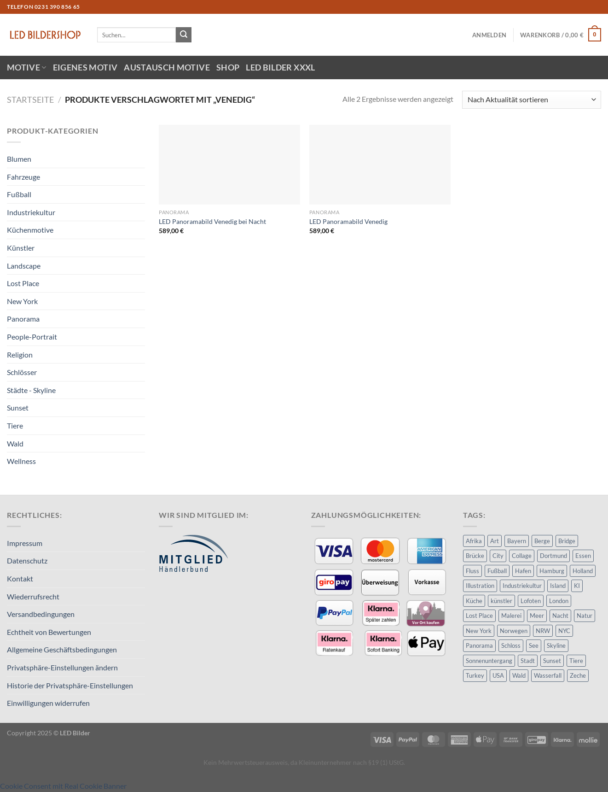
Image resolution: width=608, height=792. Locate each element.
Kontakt (20, 578)
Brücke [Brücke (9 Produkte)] (475, 555)
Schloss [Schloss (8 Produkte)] (511, 645)
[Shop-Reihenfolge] (531, 100)
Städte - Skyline (31, 390)
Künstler (21, 247)
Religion (20, 354)
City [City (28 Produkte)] (498, 555)
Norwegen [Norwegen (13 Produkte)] (513, 630)
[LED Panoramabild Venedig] (380, 165)
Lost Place (23, 283)
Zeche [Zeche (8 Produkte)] (578, 675)
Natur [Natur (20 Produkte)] (584, 615)
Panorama (23, 318)
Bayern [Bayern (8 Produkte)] (516, 541)
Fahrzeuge (23, 176)
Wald (15, 443)
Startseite (30, 99)
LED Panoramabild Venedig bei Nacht (212, 221)
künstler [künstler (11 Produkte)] (501, 600)
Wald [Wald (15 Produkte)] (519, 675)
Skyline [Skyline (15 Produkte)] (556, 645)
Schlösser (22, 372)
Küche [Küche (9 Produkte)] (474, 600)
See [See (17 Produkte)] (534, 645)
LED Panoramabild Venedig (348, 221)
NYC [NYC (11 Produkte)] (564, 630)
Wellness (21, 461)
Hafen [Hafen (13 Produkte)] (523, 571)
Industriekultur (31, 212)
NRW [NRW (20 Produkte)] (543, 630)
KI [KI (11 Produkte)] (577, 585)
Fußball (19, 194)
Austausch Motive (167, 67)
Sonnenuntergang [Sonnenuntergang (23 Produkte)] (489, 660)
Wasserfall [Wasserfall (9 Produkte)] (548, 675)
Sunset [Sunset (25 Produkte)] (552, 660)
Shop (227, 67)
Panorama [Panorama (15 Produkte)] (479, 645)
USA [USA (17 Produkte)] (498, 675)
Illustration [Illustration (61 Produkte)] (480, 585)
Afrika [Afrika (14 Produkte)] (474, 541)
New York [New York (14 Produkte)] (479, 630)
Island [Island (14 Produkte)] (558, 585)
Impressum (24, 543)
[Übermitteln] (183, 35)
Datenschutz (27, 560)
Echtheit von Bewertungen (49, 632)
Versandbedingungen (41, 614)
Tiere (15, 425)
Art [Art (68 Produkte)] (494, 541)
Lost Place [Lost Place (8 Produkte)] (479, 615)
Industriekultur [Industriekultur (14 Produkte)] (522, 585)
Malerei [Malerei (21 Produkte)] (511, 615)
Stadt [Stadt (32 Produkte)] (528, 660)
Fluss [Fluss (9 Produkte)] (472, 571)
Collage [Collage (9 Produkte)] (522, 555)
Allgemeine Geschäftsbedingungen (62, 649)
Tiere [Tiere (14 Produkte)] (576, 660)
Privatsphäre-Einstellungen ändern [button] (62, 667)
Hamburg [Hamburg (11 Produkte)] (551, 571)
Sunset (18, 407)
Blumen (19, 158)
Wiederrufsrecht (33, 596)
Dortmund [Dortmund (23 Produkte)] (553, 555)
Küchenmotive (30, 229)
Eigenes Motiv (85, 67)
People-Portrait (32, 336)
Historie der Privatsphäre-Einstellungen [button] (70, 685)
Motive (26, 67)
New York (22, 301)
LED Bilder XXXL (280, 67)
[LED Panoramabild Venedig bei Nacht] (229, 165)
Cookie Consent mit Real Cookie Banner (63, 785)
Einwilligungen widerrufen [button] (48, 702)
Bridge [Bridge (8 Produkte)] (566, 541)
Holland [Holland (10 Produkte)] (583, 571)
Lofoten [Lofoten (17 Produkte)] (531, 600)
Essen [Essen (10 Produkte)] (583, 555)
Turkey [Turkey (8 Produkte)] (475, 675)
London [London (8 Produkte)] (558, 600)
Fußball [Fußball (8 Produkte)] (497, 571)
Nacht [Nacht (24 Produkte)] (560, 615)
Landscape (24, 265)
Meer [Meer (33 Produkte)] (537, 615)
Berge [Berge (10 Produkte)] (542, 541)
